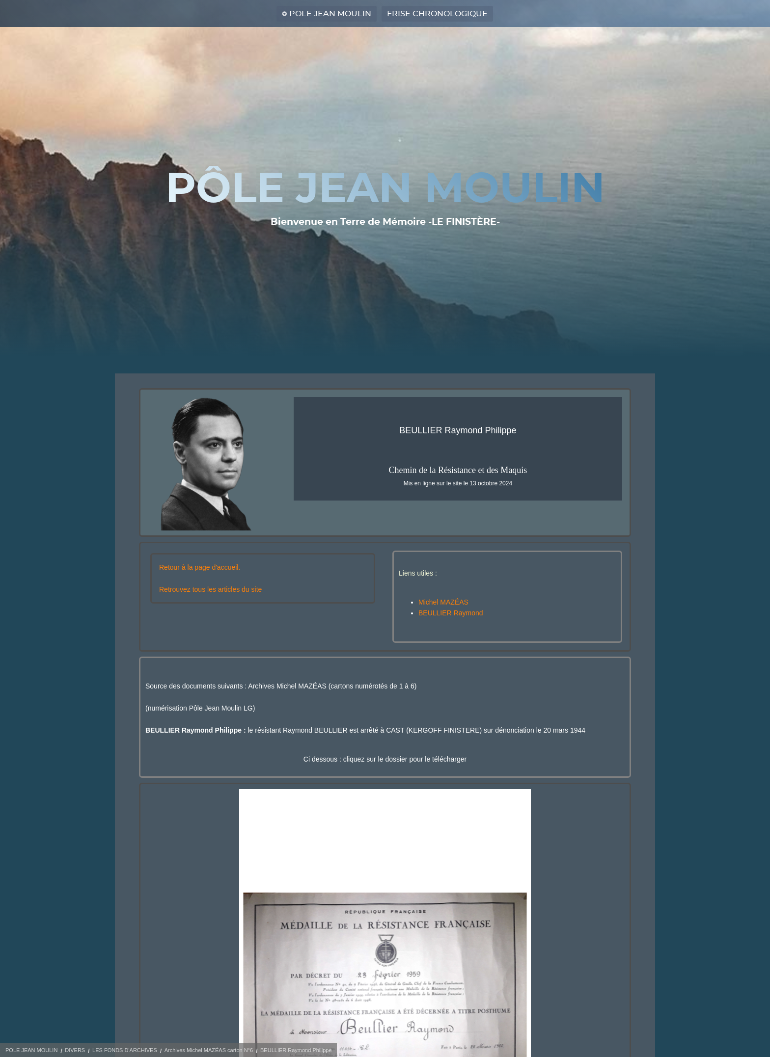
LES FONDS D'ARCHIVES (124, 1050)
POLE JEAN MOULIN (330, 14)
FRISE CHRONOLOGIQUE (437, 14)
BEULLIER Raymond (450, 613)
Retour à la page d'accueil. (199, 567)
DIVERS (75, 1050)
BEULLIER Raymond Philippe (296, 1050)
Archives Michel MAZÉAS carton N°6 (209, 1050)
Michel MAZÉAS (443, 602)
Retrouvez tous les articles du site (210, 589)
